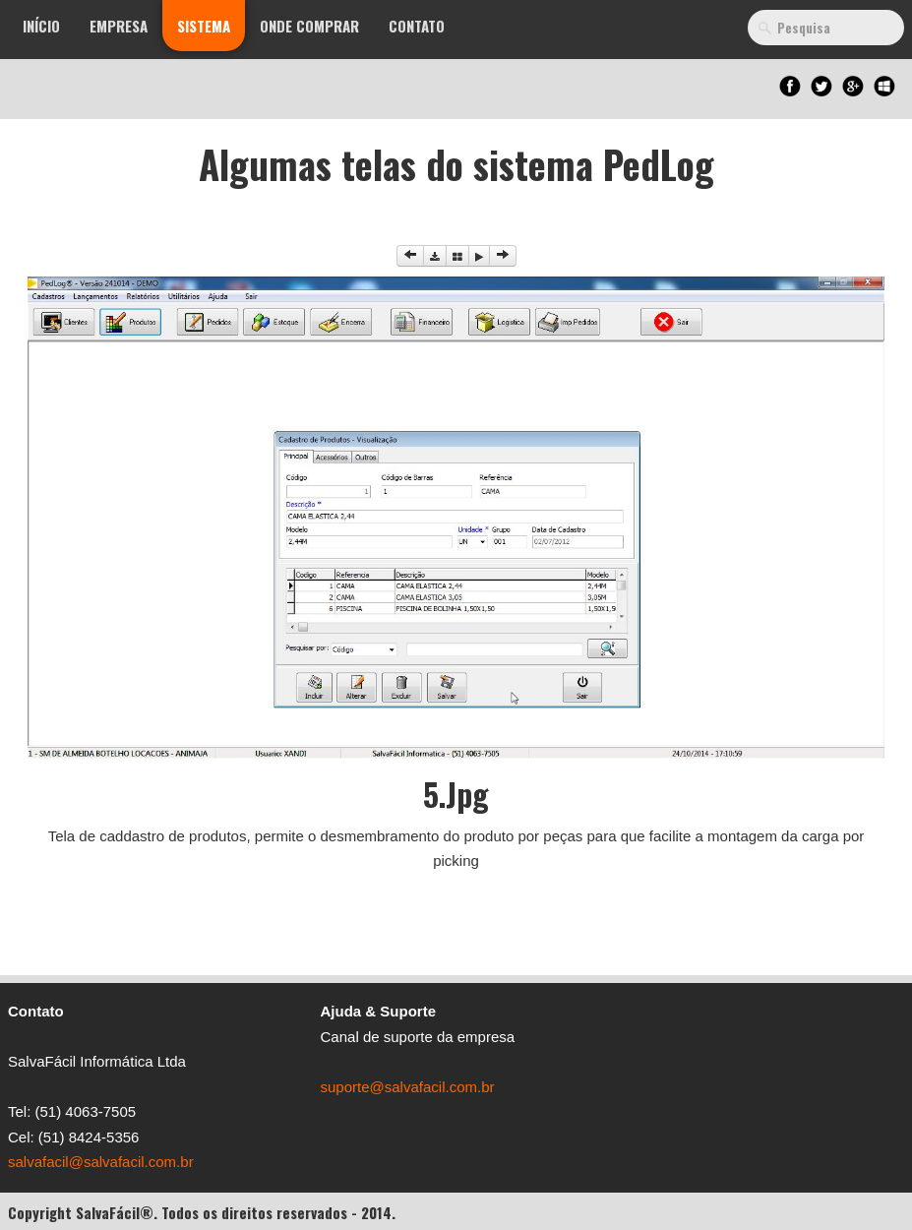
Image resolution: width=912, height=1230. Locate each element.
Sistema (203, 25)
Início (41, 25)
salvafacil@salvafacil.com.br (101, 1161)
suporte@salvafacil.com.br (408, 1086)
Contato (417, 25)
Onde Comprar (309, 25)
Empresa (119, 25)
